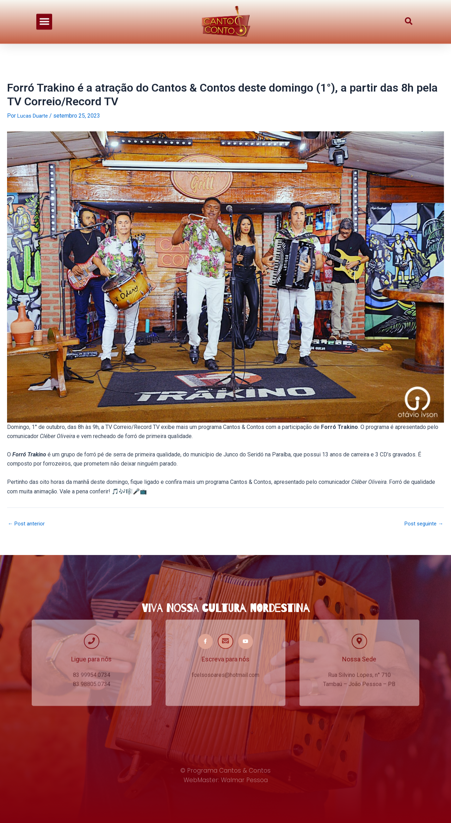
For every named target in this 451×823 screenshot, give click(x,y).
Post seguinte (422, 523)
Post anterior (27, 523)
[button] (44, 16)
